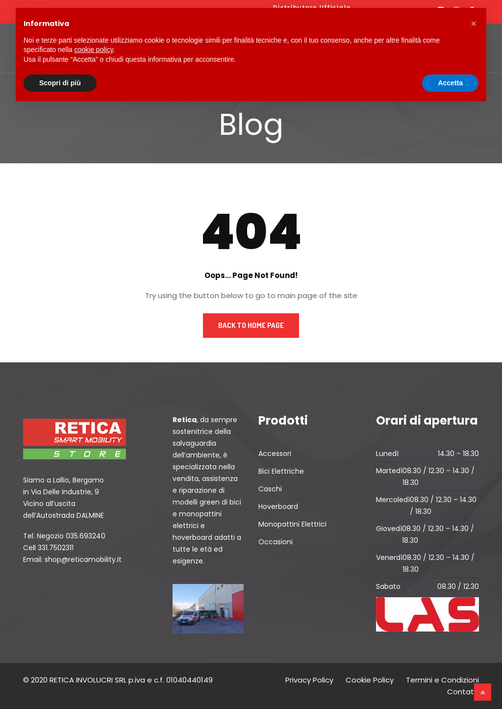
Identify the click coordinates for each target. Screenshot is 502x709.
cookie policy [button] (94, 49)
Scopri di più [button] (60, 83)
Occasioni (275, 542)
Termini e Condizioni (442, 680)
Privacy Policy (309, 680)
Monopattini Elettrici (292, 524)
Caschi (270, 489)
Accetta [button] (450, 83)
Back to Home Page (251, 325)
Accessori (274, 453)
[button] (473, 23)
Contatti (463, 691)
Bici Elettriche (281, 471)
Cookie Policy (370, 680)
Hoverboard (278, 506)
